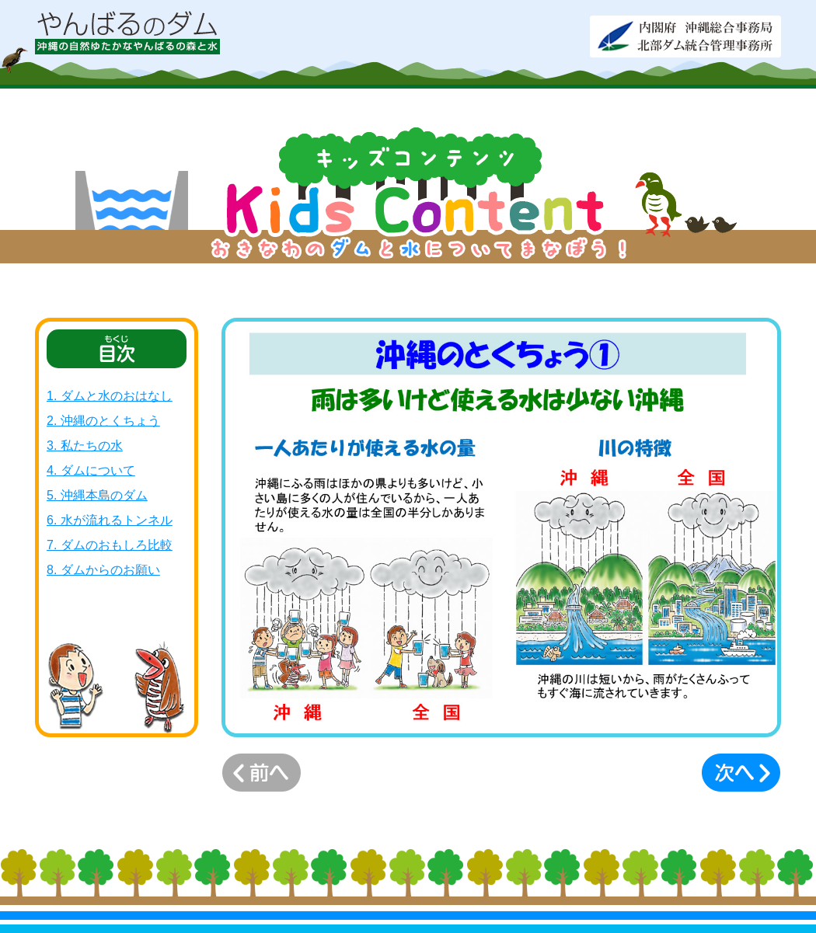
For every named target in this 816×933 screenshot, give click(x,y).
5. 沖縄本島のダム (97, 495)
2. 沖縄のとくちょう (103, 420)
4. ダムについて (91, 470)
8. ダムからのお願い (103, 569)
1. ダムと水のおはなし (110, 395)
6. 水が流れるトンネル (110, 520)
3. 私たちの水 (85, 445)
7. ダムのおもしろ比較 (110, 545)
